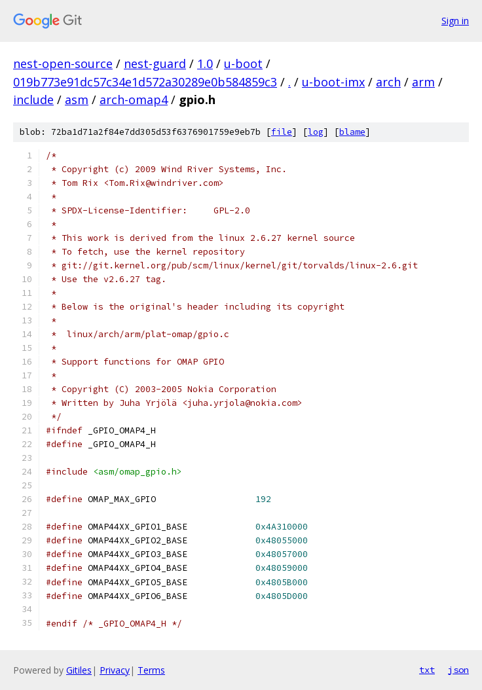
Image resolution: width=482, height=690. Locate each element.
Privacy (115, 670)
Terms (151, 670)
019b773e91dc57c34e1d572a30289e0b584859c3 (145, 82)
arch (388, 82)
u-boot (243, 63)
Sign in (455, 20)
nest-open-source (63, 63)
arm (423, 82)
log (316, 131)
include (33, 99)
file (281, 131)
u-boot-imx (333, 82)
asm (76, 99)
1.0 (205, 63)
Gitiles (79, 670)
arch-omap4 (134, 99)
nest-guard (155, 63)
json (458, 670)
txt (427, 670)
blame (352, 131)
